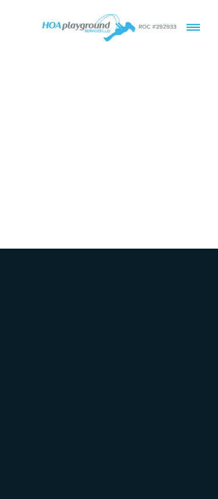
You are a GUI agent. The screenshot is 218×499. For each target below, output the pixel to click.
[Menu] (193, 27)
